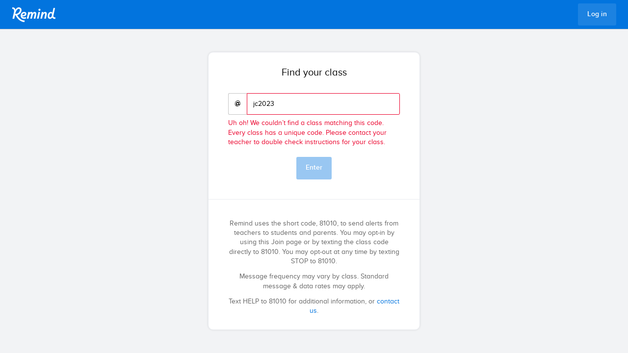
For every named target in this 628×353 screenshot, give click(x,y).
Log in (597, 14)
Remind (34, 14)
